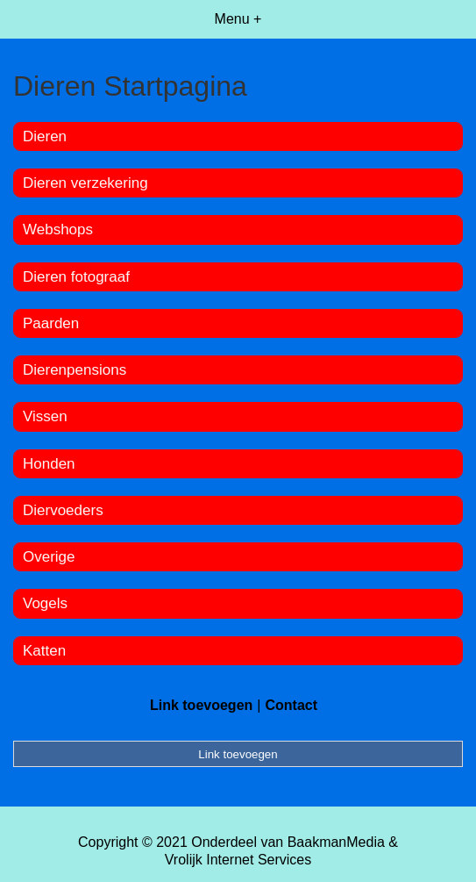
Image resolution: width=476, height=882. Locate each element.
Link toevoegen (201, 705)
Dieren (45, 136)
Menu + (238, 18)
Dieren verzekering (85, 183)
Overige (49, 557)
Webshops (58, 229)
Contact (291, 705)
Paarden (51, 323)
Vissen (45, 416)
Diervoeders (63, 510)
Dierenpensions (74, 370)
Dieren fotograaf (76, 277)
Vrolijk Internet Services (238, 859)
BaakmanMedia (336, 842)
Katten (44, 650)
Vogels (45, 603)
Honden (49, 463)
